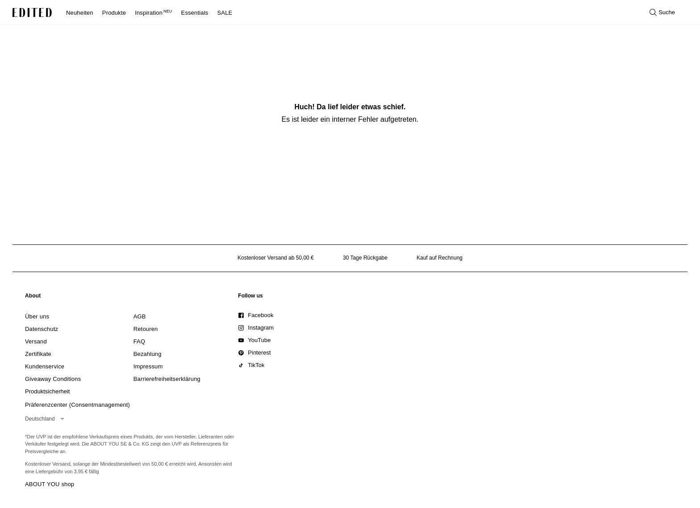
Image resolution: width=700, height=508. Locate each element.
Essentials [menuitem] (194, 13)
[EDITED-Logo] (32, 12)
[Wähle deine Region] (46, 419)
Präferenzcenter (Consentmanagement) (77, 405)
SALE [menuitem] (225, 13)
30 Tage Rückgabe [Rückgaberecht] (365, 258)
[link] (33, 297)
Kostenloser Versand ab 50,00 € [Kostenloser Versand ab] (276, 258)
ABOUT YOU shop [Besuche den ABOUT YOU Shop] (49, 484)
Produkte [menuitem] (114, 13)
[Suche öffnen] (662, 12)
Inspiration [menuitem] (153, 13)
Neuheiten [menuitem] (79, 13)
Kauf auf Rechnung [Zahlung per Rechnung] (439, 258)
